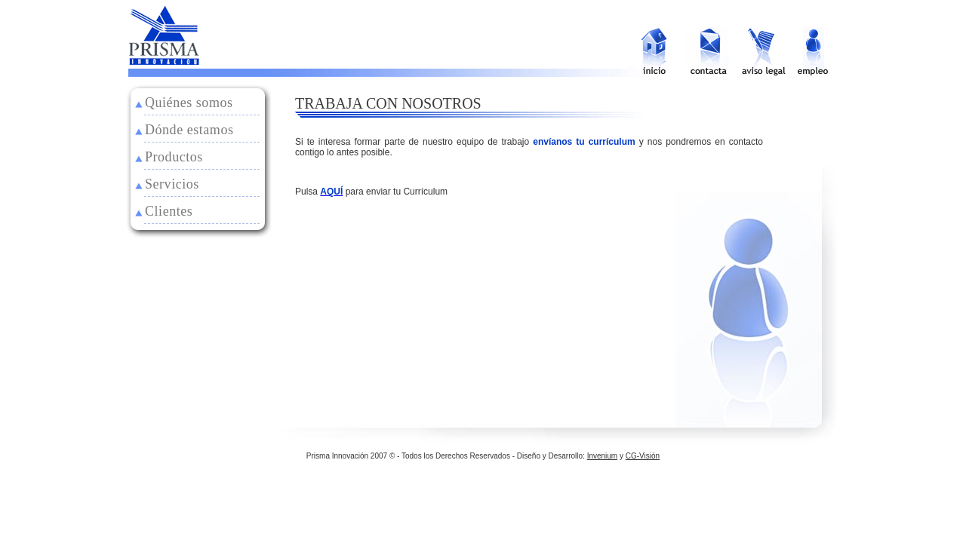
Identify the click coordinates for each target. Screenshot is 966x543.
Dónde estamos (189, 129)
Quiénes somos (189, 102)
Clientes (168, 211)
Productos (174, 156)
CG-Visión (643, 456)
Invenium (602, 456)
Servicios (172, 184)
